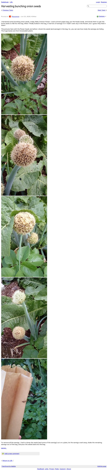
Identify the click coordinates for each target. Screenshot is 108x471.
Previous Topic (8, 10)
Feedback (40, 469)
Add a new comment (11, 454)
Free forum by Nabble (9, 466)
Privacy (51, 469)
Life (11, 2)
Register (104, 2)
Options (102, 16)
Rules (57, 469)
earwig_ (4, 448)
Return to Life (7, 461)
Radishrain (5, 2)
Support (63, 469)
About (68, 469)
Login (98, 2)
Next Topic (101, 10)
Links (46, 469)
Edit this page (101, 466)
